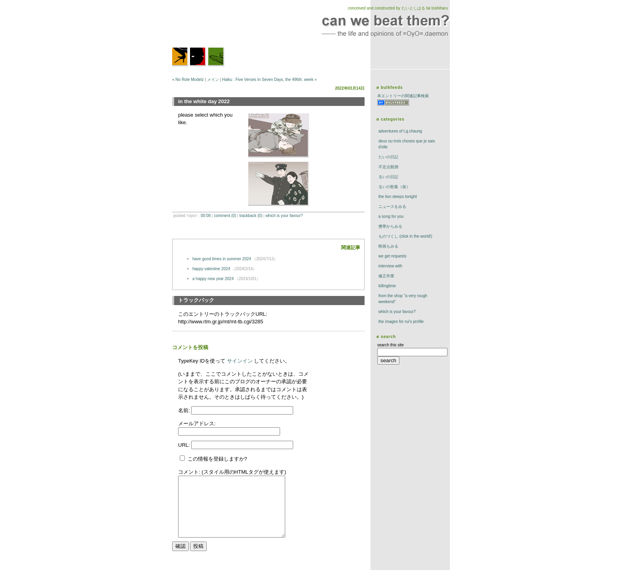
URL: (184, 445)
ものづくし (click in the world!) (405, 236)
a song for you (390, 216)
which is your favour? (284, 215)
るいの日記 (388, 177)
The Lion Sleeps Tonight (397, 196)
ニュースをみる (392, 206)
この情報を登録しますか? (213, 459)
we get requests (392, 256)
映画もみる (388, 246)
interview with (390, 266)
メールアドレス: (197, 423)
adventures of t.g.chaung (400, 131)
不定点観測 (388, 167)
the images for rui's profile (401, 321)
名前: (184, 410)
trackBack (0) (250, 215)
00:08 (206, 215)
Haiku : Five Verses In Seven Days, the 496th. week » (269, 79)
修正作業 (386, 276)
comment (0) (225, 215)
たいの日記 (388, 157)
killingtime (387, 286)
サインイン (240, 361)
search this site (390, 345)
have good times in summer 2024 (221, 259)
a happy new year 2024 (213, 279)
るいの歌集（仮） (394, 186)
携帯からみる (390, 226)
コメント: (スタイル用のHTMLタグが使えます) (232, 472)
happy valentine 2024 (211, 269)
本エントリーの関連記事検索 (403, 96)
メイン (213, 79)
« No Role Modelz (187, 79)
